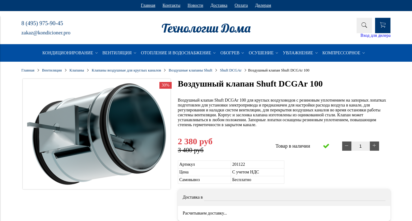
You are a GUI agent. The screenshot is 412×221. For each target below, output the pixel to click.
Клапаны (77, 70)
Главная (148, 5)
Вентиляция (52, 70)
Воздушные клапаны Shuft (190, 70)
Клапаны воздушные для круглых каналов (126, 70)
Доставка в (193, 197)
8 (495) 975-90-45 (42, 23)
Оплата (241, 5)
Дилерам (263, 5)
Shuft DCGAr (231, 70)
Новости (195, 5)
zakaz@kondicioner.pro (46, 33)
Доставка (218, 5)
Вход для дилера (376, 35)
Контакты (171, 5)
